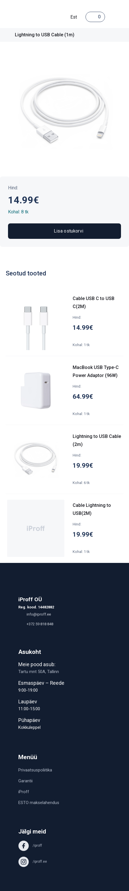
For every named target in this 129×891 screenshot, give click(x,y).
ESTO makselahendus (38, 802)
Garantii (25, 780)
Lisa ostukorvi (64, 231)
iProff (23, 791)
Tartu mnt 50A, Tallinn (38, 671)
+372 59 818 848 (35, 624)
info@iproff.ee (34, 614)
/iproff (30, 846)
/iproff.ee (32, 862)
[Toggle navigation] (110, 16)
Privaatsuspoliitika (35, 770)
